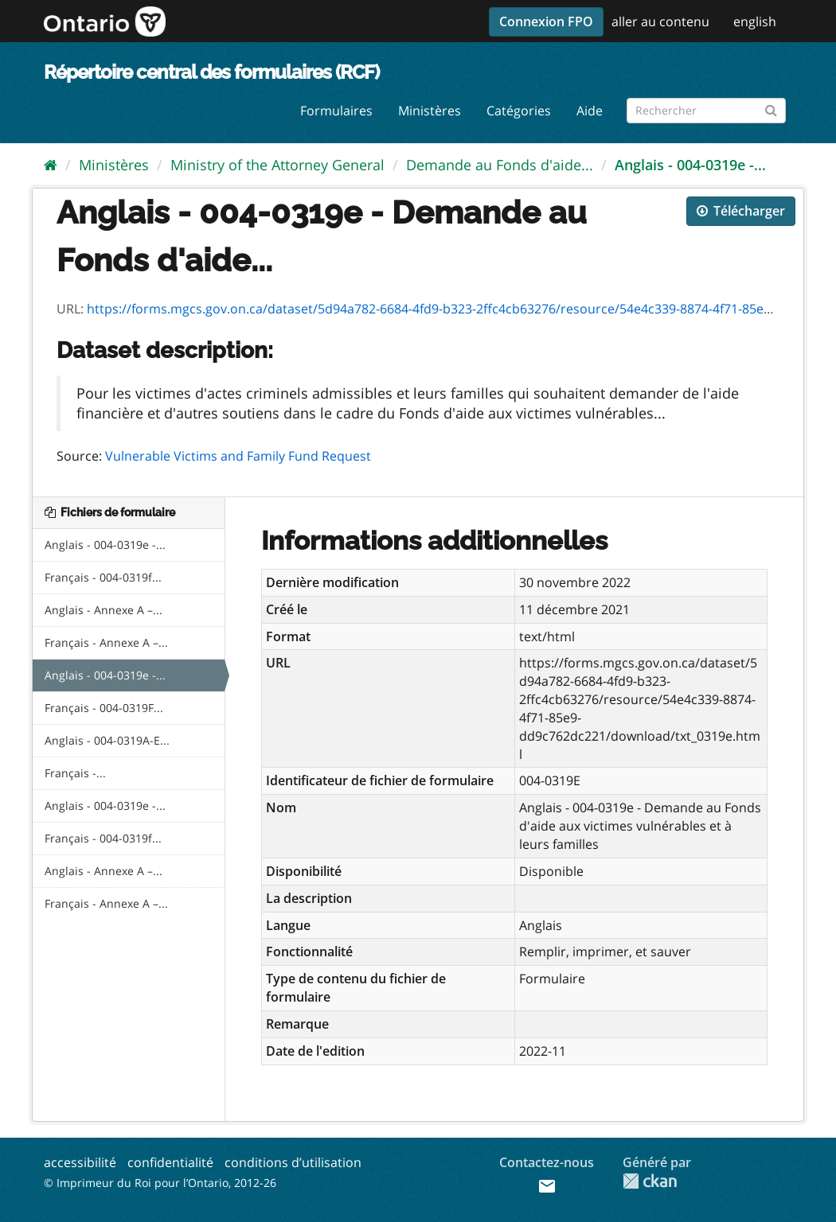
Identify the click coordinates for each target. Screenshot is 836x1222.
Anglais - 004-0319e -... (690, 164)
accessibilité (80, 1162)
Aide (589, 110)
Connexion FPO (546, 21)
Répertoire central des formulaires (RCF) (211, 72)
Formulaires (336, 110)
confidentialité (170, 1162)
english (754, 21)
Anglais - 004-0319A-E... (107, 740)
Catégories (518, 110)
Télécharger (741, 211)
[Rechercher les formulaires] (706, 110)
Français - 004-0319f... (103, 577)
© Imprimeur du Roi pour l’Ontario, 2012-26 (160, 1182)
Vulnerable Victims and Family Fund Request (238, 456)
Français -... (75, 772)
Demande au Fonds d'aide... (499, 164)
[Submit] (771, 108)
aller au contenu (660, 21)
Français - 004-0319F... (104, 707)
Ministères (429, 110)
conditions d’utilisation (293, 1162)
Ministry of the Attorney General (277, 164)
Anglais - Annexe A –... (103, 609)
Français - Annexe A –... (106, 642)
